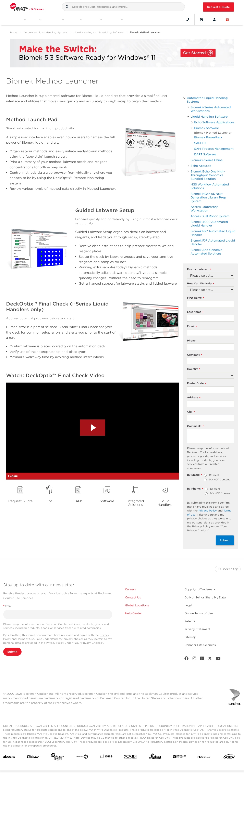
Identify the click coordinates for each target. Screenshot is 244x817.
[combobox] (123, 7)
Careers (130, 589)
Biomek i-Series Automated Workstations (211, 109)
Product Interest (199, 269)
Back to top (228, 569)
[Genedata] (82, 757)
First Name (195, 298)
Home (13, 32)
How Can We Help (200, 283)
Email (192, 326)
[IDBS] (106, 757)
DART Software (205, 154)
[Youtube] (218, 659)
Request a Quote (218, 7)
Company (194, 355)
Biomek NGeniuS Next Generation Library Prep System (208, 197)
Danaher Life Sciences (200, 645)
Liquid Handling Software (209, 116)
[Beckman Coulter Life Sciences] (57, 757)
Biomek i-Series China (206, 160)
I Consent (213, 475)
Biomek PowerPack (208, 137)
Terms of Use (25, 638)
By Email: (194, 475)
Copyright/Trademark (199, 589)
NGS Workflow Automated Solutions (210, 186)
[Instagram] (194, 659)
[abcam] (8, 757)
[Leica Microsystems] (155, 757)
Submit (225, 540)
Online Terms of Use (198, 613)
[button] (67, 6)
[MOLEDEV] (179, 757)
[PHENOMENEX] (204, 757)
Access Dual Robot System (210, 216)
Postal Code (196, 383)
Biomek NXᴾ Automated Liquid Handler (213, 232)
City (191, 412)
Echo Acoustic (201, 165)
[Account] (214, 19)
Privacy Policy (207, 510)
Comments (195, 426)
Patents (189, 621)
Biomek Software (206, 128)
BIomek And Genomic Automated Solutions (206, 251)
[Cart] (201, 19)
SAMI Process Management (214, 148)
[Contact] (187, 19)
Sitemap (190, 637)
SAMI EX (200, 143)
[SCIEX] (228, 757)
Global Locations (137, 605)
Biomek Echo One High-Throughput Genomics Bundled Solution (208, 175)
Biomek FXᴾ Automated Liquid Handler (213, 242)
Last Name (195, 312)
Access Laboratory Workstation (204, 208)
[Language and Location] (227, 19)
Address (193, 397)
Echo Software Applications (214, 122)
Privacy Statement (197, 629)
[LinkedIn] (202, 659)
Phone (191, 340)
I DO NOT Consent (219, 480)
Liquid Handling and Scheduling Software (98, 32)
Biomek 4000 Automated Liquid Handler (209, 223)
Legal (188, 605)
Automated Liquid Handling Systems (45, 32)
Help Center (133, 613)
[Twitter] (210, 659)
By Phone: (195, 489)
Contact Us (133, 597)
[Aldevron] (33, 757)
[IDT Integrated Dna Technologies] (130, 757)
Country (193, 369)
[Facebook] (186, 659)
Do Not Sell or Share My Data (205, 597)
